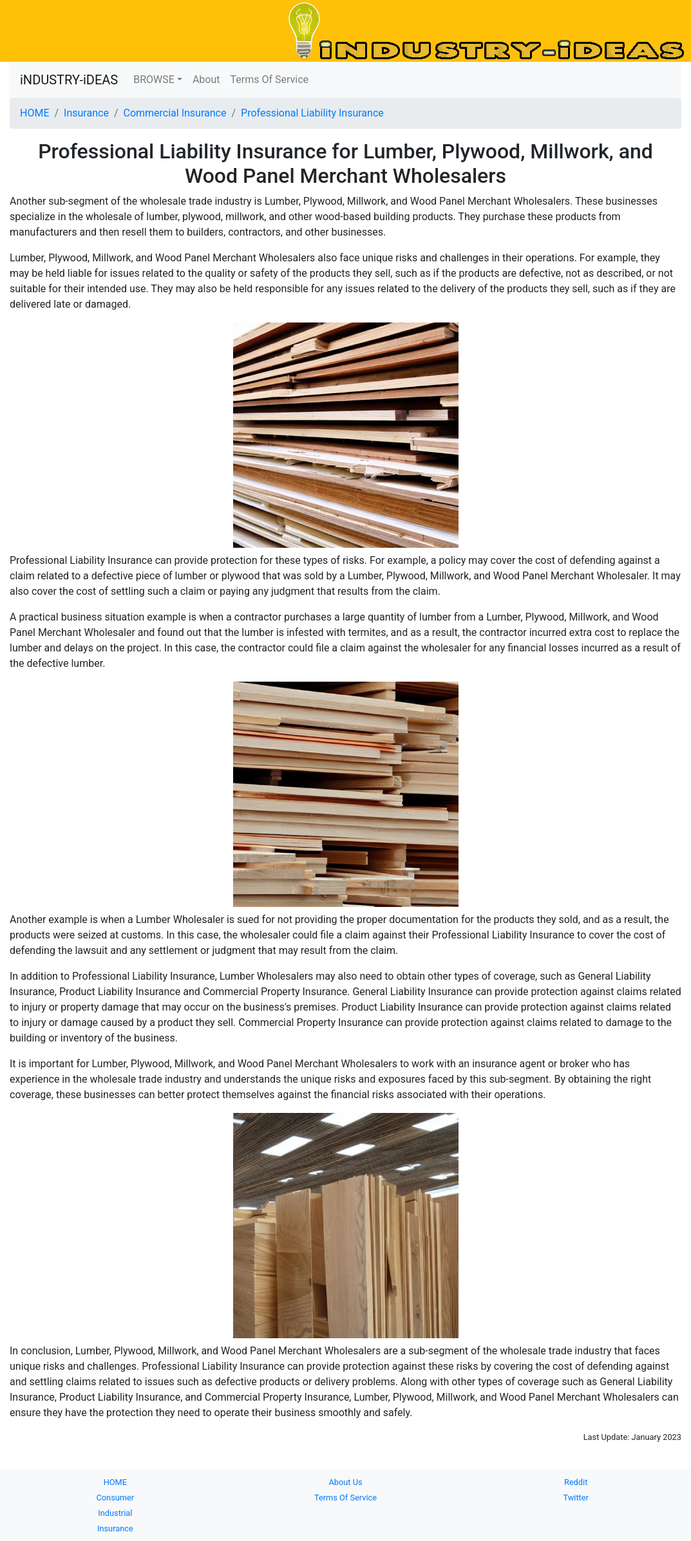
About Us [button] (345, 1482)
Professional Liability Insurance (312, 113)
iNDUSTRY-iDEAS (69, 80)
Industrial (115, 1513)
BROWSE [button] (154, 79)
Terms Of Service (270, 79)
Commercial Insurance (174, 113)
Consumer (115, 1497)
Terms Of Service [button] (345, 1497)
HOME (34, 113)
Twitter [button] (576, 1497)
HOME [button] (115, 1482)
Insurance (86, 113)
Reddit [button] (575, 1482)
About (206, 79)
